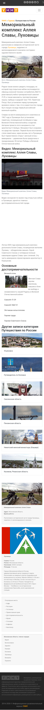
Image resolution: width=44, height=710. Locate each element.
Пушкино (8, 660)
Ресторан (9, 606)
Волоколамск (9, 643)
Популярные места (11, 600)
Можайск (8, 658)
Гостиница (9, 609)
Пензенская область (12, 423)
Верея (7, 640)
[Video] (22, 224)
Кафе (8, 603)
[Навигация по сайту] (39, 10)
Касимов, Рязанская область (16, 472)
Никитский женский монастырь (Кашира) (21, 447)
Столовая (9, 621)
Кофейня (9, 624)
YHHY (25, 706)
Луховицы (12, 47)
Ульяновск (8, 351)
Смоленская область (12, 399)
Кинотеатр (9, 627)
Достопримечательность (14, 615)
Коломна (8, 651)
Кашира (7, 649)
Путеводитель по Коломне (15, 375)
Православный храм (13, 612)
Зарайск (7, 646)
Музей (8, 618)
